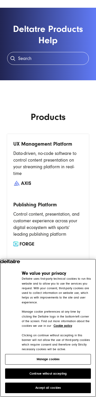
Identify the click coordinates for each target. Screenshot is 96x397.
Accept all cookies (48, 388)
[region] (48, 328)
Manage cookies (48, 359)
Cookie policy (63, 326)
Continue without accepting (48, 373)
